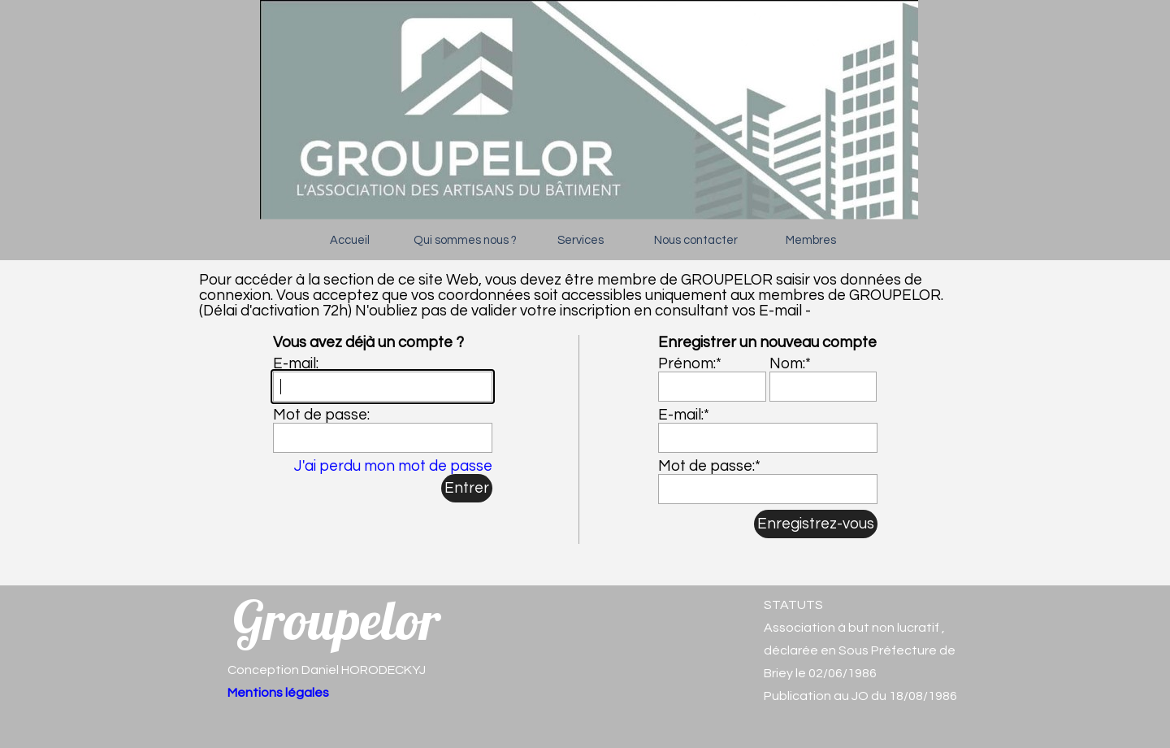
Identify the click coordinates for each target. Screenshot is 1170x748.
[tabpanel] (869, 650)
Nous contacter (696, 240)
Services (580, 240)
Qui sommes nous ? (465, 240)
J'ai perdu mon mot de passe (393, 466)
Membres (811, 240)
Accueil (350, 240)
